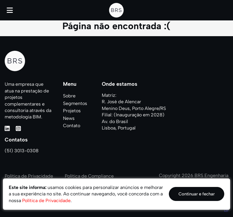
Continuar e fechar (196, 194)
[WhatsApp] (226, 210)
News (69, 118)
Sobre (69, 96)
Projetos (72, 110)
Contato (71, 125)
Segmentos (75, 103)
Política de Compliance (89, 176)
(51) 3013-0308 (21, 150)
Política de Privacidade (29, 176)
